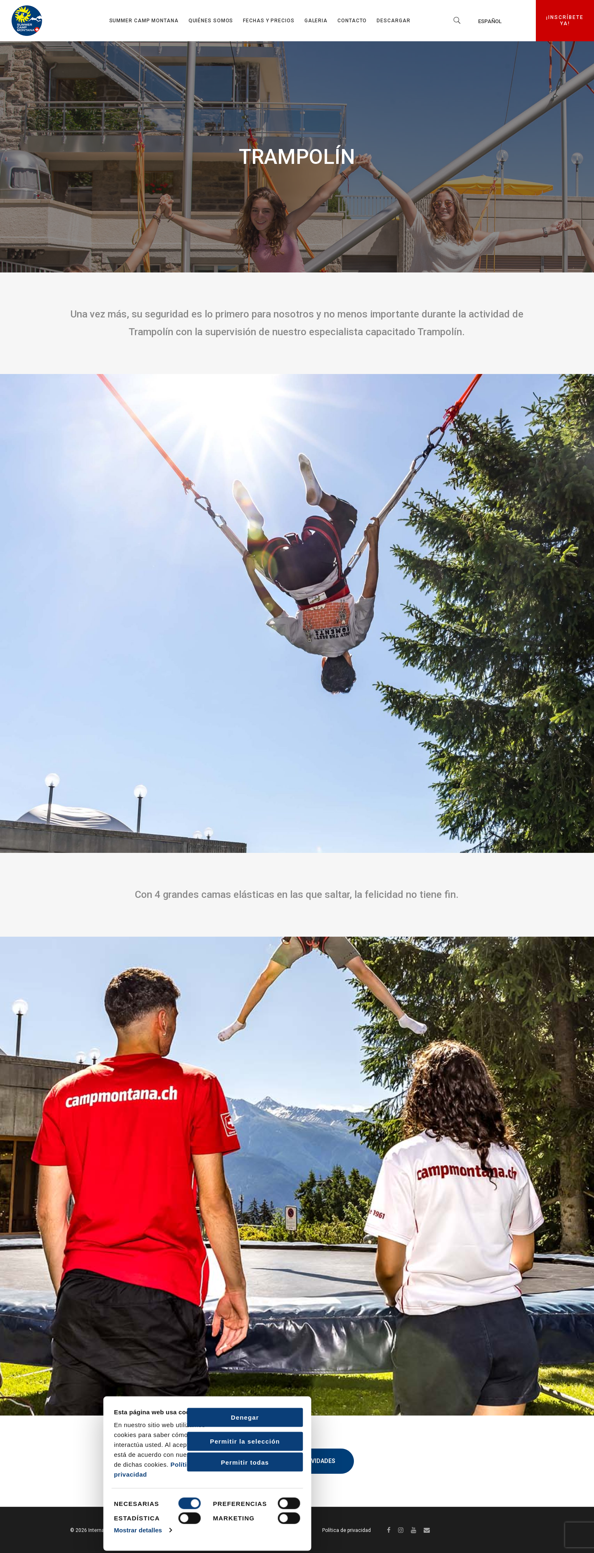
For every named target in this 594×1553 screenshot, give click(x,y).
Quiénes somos (211, 21)
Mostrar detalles (39, 1529)
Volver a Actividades (297, 1461)
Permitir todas (146, 1461)
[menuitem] (501, 21)
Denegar (146, 1416)
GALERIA (316, 21)
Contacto (352, 21)
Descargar (393, 21)
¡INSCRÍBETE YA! (568, 20)
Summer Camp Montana (144, 21)
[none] (501, 21)
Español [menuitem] (490, 21)
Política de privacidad (346, 1530)
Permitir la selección (146, 1440)
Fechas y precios (268, 21)
